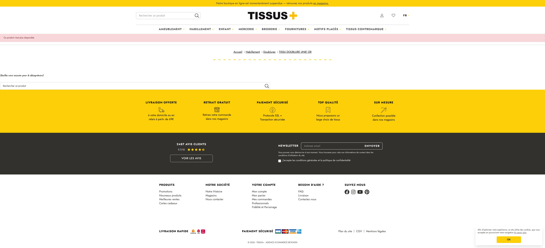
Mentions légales (376, 231)
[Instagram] (353, 192)
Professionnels (260, 203)
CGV (359, 231)
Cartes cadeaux (168, 203)
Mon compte (259, 191)
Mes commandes (262, 199)
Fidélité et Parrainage (264, 207)
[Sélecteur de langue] (406, 15)
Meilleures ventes (169, 199)
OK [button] (509, 239)
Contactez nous (307, 199)
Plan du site (345, 231)
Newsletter (288, 146)
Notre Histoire (214, 191)
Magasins (211, 195)
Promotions (165, 191)
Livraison (303, 195)
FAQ (300, 191)
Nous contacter (214, 199)
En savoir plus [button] (520, 232)
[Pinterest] (367, 192)
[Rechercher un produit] (168, 15)
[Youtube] (360, 192)
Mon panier (259, 195)
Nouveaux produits (170, 195)
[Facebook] (347, 192)
